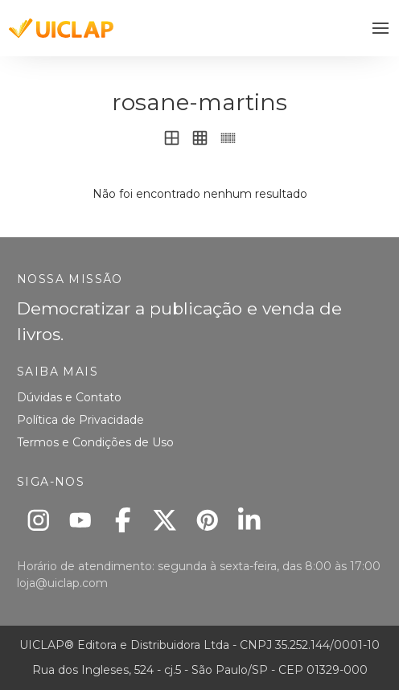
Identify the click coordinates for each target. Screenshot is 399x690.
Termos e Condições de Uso (95, 442)
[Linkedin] (249, 520)
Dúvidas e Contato (69, 397)
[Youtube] (81, 520)
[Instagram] (38, 520)
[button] (381, 28)
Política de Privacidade (80, 420)
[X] (165, 520)
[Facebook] (122, 520)
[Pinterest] (207, 520)
